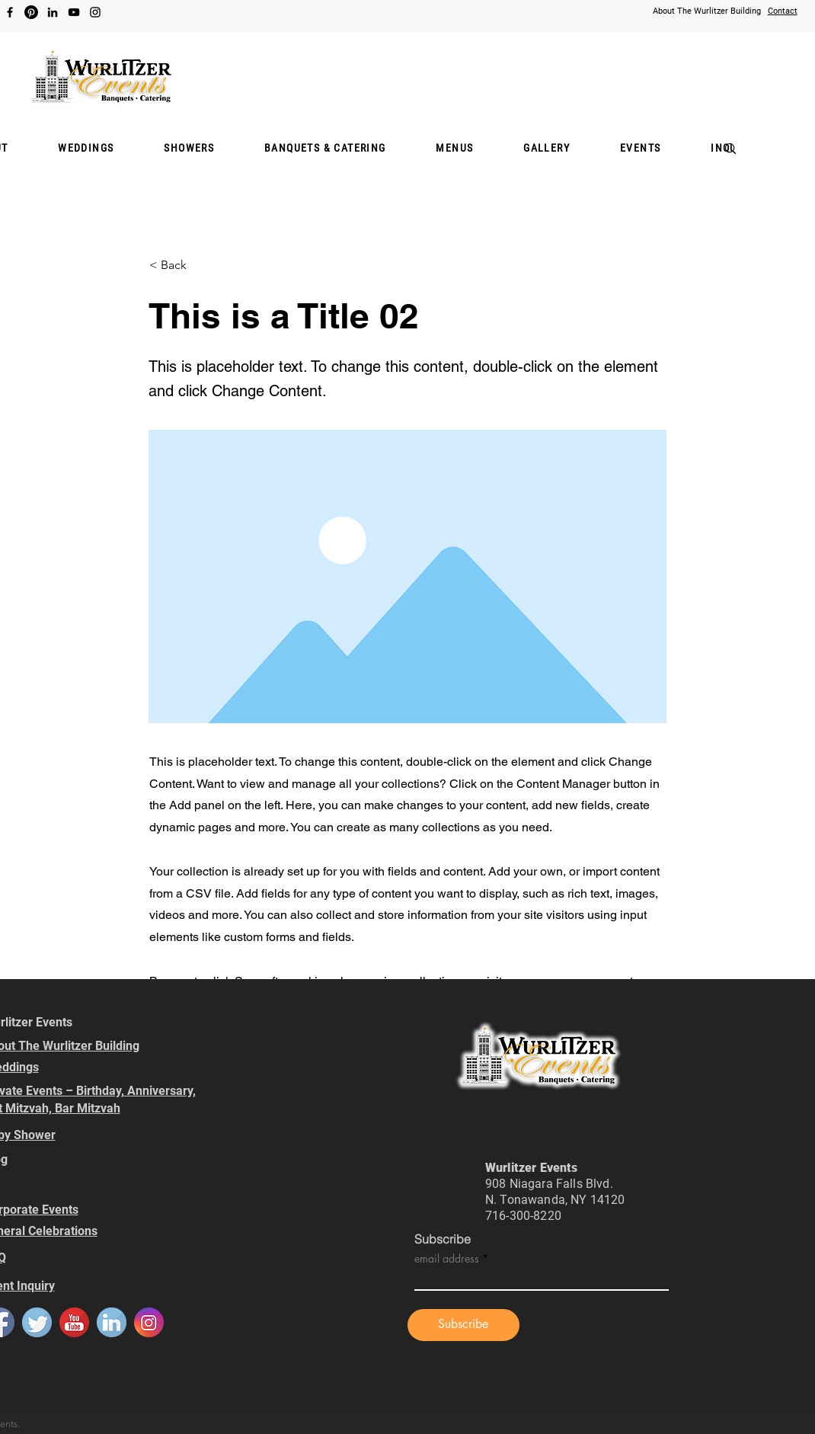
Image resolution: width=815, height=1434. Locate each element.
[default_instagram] (149, 1322)
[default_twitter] (37, 1322)
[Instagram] (95, 12)
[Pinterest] (31, 12)
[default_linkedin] (111, 1322)
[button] (189, 148)
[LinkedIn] (52, 12)
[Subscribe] (463, 1325)
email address (446, 1258)
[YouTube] (74, 12)
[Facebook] (10, 12)
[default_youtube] (74, 1322)
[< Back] (199, 265)
